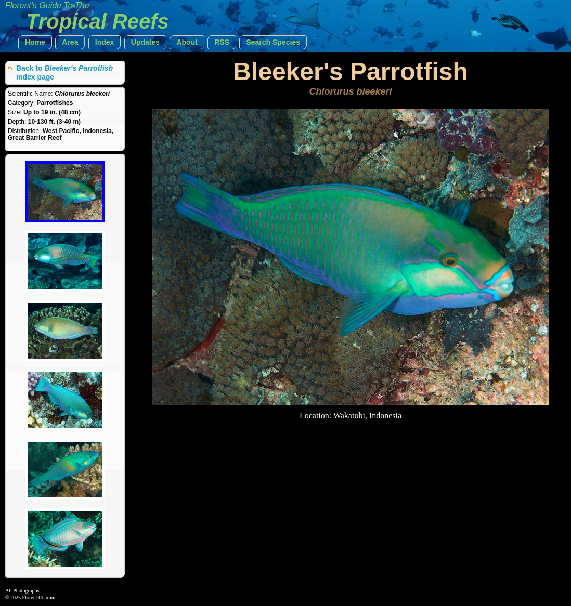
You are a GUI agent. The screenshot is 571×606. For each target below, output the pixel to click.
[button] (35, 42)
